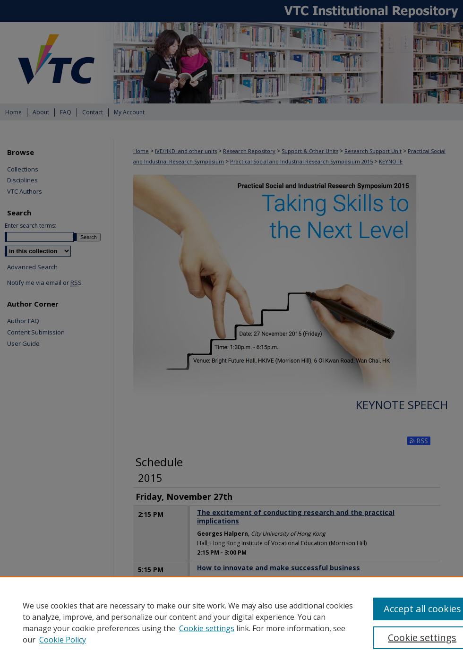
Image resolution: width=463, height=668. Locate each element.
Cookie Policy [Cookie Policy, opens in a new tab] (62, 639)
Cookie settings (206, 628)
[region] (231, 622)
